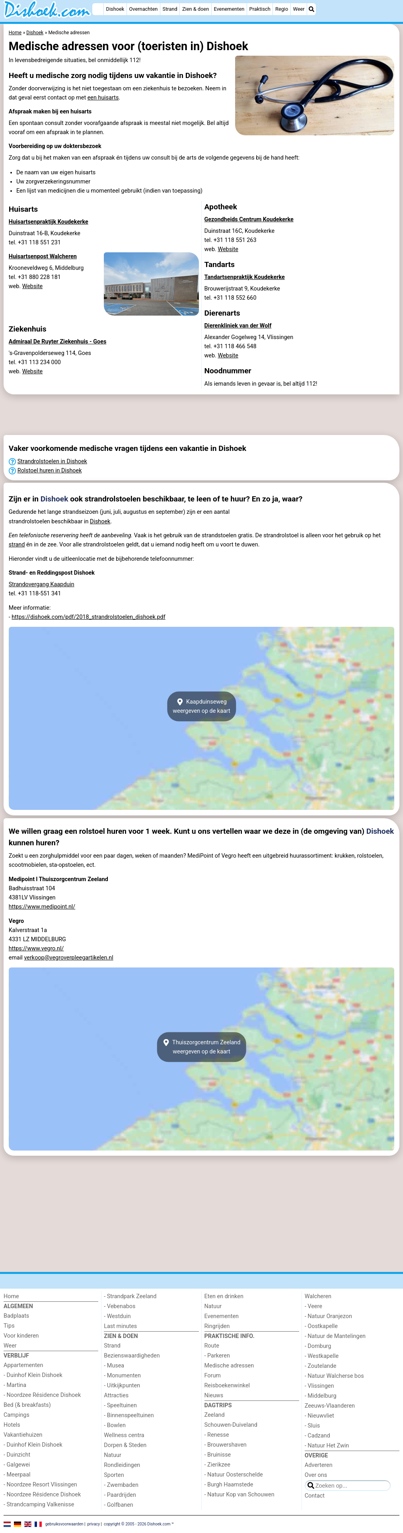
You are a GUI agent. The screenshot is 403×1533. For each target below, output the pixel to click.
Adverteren (319, 1465)
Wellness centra (124, 1435)
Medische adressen (229, 1365)
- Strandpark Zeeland (130, 1296)
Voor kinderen (21, 1335)
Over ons (316, 1475)
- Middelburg (321, 1396)
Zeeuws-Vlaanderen (330, 1405)
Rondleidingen (122, 1465)
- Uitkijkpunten (122, 1385)
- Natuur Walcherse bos (334, 1376)
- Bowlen (115, 1425)
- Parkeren (217, 1355)
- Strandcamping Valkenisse (39, 1504)
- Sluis (312, 1425)
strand (17, 544)
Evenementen (229, 9)
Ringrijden (217, 1326)
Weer (298, 9)
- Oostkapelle (321, 1326)
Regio (281, 9)
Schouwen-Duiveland (230, 1425)
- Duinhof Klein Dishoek (33, 1375)
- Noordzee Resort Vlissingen (40, 1484)
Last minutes (120, 1326)
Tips (9, 1325)
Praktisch (260, 9)
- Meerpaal (17, 1474)
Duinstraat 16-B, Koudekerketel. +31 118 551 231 (44, 238)
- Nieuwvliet (319, 1415)
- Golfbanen (118, 1505)
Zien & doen (195, 9)
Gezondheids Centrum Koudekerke (249, 219)
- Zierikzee (217, 1464)
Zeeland (214, 1415)
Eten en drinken (223, 1296)
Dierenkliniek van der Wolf (238, 325)
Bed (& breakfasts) (27, 1405)
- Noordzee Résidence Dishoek (42, 1395)
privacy (93, 1524)
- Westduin (117, 1316)
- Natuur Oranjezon (328, 1316)
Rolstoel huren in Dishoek (50, 470)
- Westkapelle (322, 1356)
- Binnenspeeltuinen (129, 1415)
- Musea (114, 1365)
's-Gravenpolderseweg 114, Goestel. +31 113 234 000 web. (50, 362)
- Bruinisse (217, 1454)
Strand (170, 9)
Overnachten (143, 9)
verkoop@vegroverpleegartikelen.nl (68, 957)
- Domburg (318, 1346)
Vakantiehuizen (23, 1435)
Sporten (114, 1475)
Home (11, 1296)
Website (32, 286)
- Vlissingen (319, 1386)
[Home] (97, 9)
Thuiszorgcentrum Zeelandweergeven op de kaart (202, 1047)
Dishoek (115, 9)
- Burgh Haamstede (228, 1484)
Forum (212, 1375)
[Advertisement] (201, 415)
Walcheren (318, 1296)
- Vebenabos (119, 1306)
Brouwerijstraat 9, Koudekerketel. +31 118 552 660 (242, 293)
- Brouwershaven (225, 1444)
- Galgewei (17, 1464)
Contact (315, 1495)
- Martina (15, 1385)
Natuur (112, 1455)
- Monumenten (122, 1375)
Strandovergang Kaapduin (41, 584)
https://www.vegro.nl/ (36, 948)
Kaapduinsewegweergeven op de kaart (201, 706)
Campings (16, 1415)
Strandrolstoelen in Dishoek (52, 461)
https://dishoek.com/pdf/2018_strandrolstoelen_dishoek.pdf (88, 617)
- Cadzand (317, 1435)
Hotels (12, 1425)
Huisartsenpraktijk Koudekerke (48, 221)
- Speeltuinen (120, 1405)
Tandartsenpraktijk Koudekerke (244, 277)
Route (211, 1345)
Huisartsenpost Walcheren (43, 256)
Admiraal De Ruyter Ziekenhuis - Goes (58, 341)
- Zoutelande (321, 1366)
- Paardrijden (120, 1495)
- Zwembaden (121, 1485)
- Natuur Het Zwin (327, 1445)
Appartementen (23, 1365)
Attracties (116, 1395)
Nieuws (214, 1395)
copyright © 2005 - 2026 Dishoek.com (137, 1524)
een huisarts (103, 97)
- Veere (313, 1306)
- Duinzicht (17, 1454)
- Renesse (216, 1435)
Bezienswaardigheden (132, 1355)
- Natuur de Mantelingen (335, 1336)
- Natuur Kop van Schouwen (239, 1494)
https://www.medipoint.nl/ (42, 906)
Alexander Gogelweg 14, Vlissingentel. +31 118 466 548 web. (249, 346)
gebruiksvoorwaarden (64, 1524)
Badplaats (16, 1316)
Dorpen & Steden (125, 1445)
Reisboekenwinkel (227, 1385)
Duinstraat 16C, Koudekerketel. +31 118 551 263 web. (239, 240)
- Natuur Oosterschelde (233, 1474)
